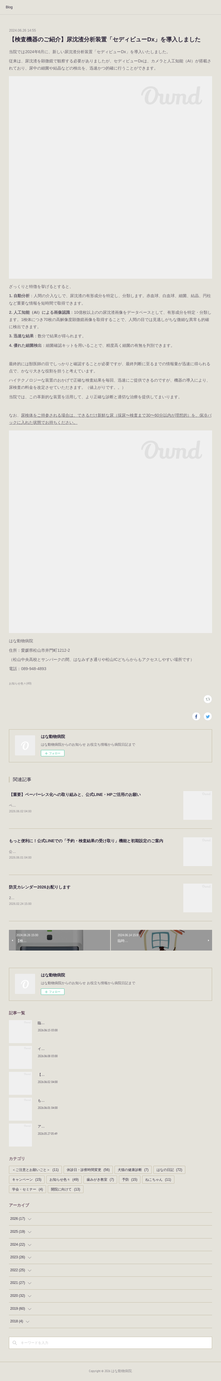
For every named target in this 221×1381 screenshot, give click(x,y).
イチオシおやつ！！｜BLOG (60, 1050)
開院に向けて (65, 1190)
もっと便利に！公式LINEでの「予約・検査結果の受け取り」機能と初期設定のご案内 (86, 841)
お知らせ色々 (64, 1181)
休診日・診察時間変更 (88, 1171)
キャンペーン (26, 1181)
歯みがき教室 (100, 1181)
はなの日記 (169, 1171)
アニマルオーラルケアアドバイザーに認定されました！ (81, 1128)
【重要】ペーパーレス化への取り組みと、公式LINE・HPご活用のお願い (74, 794)
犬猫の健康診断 (133, 1171)
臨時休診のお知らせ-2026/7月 (61, 1024)
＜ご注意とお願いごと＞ (35, 1171)
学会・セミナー (27, 1190)
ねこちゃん (158, 1181)
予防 (129, 1181)
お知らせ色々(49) (20, 683)
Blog (9, 7)
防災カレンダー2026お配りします (39, 888)
